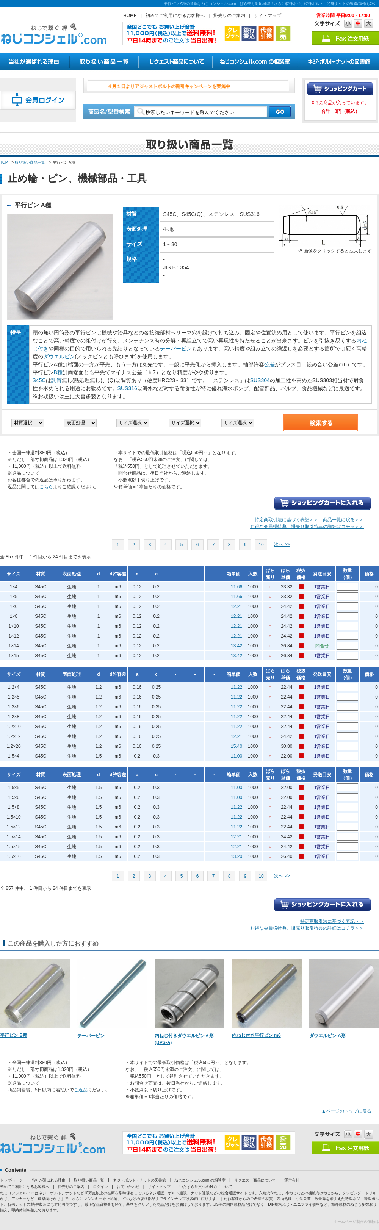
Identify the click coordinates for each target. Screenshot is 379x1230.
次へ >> (282, 544)
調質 (56, 380)
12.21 (236, 606)
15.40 (236, 746)
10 (260, 544)
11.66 (236, 586)
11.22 (236, 687)
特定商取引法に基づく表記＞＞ (286, 519)
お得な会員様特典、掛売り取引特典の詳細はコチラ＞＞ (307, 526)
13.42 (236, 646)
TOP (4, 162)
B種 (58, 372)
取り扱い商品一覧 (30, 162)
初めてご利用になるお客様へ (175, 15)
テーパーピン (176, 348)
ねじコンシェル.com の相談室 (199, 1180)
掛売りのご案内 (229, 15)
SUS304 (260, 380)
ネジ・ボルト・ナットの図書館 (139, 1180)
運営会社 (291, 1180)
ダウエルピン (59, 356)
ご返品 (81, 1089)
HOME (130, 15)
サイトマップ (267, 15)
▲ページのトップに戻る (346, 1111)
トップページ (11, 1180)
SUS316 (127, 388)
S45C (39, 380)
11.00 (236, 756)
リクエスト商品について (255, 1180)
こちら (46, 486)
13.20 (236, 856)
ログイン (100, 1187)
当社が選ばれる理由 (48, 1180)
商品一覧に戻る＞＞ (343, 519)
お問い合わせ (128, 1187)
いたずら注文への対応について (205, 1187)
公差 (269, 364)
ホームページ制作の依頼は (356, 1221)
